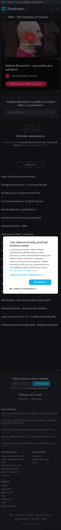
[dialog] (30, 265)
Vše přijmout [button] (40, 282)
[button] (30, 275)
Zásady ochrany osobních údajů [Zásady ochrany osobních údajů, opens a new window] (23, 270)
